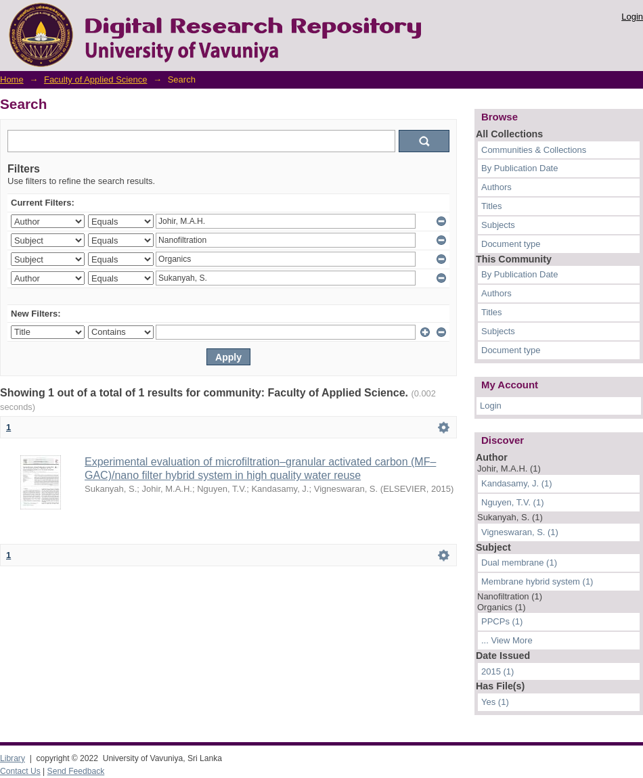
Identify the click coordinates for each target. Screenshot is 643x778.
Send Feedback (76, 771)
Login (632, 17)
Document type (510, 244)
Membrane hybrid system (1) (537, 581)
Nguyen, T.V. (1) (512, 502)
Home (12, 79)
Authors (496, 187)
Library (12, 758)
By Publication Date (519, 168)
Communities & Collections (533, 150)
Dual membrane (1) (519, 562)
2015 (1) (497, 671)
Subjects (498, 225)
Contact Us (20, 771)
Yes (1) (495, 702)
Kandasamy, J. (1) (516, 483)
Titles (491, 206)
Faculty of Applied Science (95, 79)
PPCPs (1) (502, 621)
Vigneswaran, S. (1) (519, 532)
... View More (507, 640)
